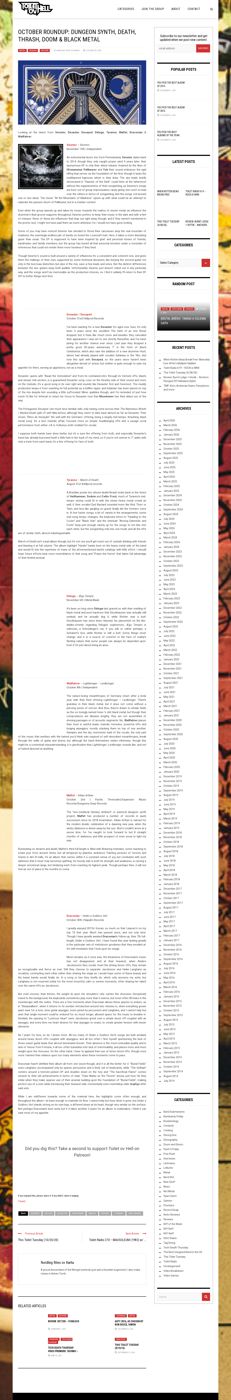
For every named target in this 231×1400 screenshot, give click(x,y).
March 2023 (170, 593)
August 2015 (171, 1019)
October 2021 (171, 673)
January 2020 (171, 771)
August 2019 (171, 795)
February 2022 (172, 654)
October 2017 (171, 898)
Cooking (168, 1130)
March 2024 (170, 537)
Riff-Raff (169, 1233)
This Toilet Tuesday (175, 1256)
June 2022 (170, 635)
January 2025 (171, 490)
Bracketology (171, 1121)
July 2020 (169, 743)
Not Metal (169, 1191)
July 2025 (169, 462)
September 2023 (173, 565)
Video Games (171, 1275)
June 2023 (170, 579)
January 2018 (171, 884)
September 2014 (173, 1071)
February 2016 (172, 991)
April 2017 (169, 926)
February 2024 (172, 542)
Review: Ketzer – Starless (63, 1321)
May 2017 (169, 921)
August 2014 (171, 1076)
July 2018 (169, 856)
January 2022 (171, 659)
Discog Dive (170, 1135)
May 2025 (169, 472)
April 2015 (169, 1038)
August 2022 (171, 626)
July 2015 (169, 1024)
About (175, 9)
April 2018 (169, 870)
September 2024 (173, 509)
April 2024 (169, 533)
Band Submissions (174, 1111)
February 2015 (172, 1048)
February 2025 (172, 486)
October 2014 (171, 1066)
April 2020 (169, 757)
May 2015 (169, 1034)
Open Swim (177, 309)
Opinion (32, 50)
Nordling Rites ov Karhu (68, 50)
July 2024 (169, 518)
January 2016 (171, 996)
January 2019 (171, 828)
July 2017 (169, 912)
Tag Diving (169, 1242)
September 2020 (173, 734)
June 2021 (170, 692)
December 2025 (173, 439)
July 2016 (169, 968)
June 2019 (170, 804)
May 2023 (169, 584)
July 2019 (169, 799)
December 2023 (173, 551)
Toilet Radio (170, 1261)
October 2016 (171, 954)
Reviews (44, 50)
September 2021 (173, 678)
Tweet (21, 1201)
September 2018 (173, 846)
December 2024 (173, 495)
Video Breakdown (174, 1270)
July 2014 (169, 1080)
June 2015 (170, 1029)
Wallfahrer (73, 683)
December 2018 (173, 832)
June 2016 (170, 973)
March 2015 (170, 1043)
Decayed (86, 314)
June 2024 (170, 523)
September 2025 (173, 453)
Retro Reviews (172, 1214)
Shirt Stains (170, 1238)
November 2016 (173, 949)
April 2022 (169, 645)
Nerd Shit (169, 1177)
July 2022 (169, 631)
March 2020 (170, 762)
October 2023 (171, 561)
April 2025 (169, 476)
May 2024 (169, 528)
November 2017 (173, 893)
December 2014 (173, 1057)
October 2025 (171, 448)
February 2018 (172, 879)
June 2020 (170, 748)
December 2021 (173, 663)
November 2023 (173, 556)
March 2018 (170, 874)
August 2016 (171, 963)
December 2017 (173, 888)
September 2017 (173, 902)
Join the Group (152, 9)
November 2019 (173, 781)
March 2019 (170, 818)
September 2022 (173, 621)
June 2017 (170, 916)
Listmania (120, 1316)
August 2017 (171, 907)
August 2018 (171, 851)
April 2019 (169, 813)
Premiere (53, 1339)
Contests (169, 1125)
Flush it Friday (171, 1149)
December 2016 (173, 945)
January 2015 (171, 1052)
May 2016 (169, 977)
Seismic (72, 144)
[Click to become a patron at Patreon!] (82, 1175)
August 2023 (171, 570)
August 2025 (171, 457)
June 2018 (170, 860)
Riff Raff (169, 1228)
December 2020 (173, 720)
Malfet (71, 795)
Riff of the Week (173, 1224)
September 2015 (173, 1015)
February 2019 (172, 823)
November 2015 (173, 1005)
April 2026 (169, 420)
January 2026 (171, 434)
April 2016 (169, 982)
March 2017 (170, 930)
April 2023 (169, 589)
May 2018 (169, 865)
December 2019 (173, 776)
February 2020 (172, 767)
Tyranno (72, 480)
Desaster (62, 1213)
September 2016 (173, 959)
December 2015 (173, 1001)
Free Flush (169, 1153)
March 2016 (170, 987)
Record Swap (171, 1209)
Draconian (73, 915)
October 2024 (171, 504)
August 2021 (171, 682)
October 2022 (171, 617)
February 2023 (172, 598)
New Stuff (120, 1339)
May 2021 (169, 696)
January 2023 (171, 603)
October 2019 (171, 785)
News (167, 1186)
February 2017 (172, 935)
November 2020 (173, 724)
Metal (22, 50)
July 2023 (169, 575)
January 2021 (171, 715)
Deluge (48, 1213)
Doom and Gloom (173, 1144)
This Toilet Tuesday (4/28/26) (180, 372)
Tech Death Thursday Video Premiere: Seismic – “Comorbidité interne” (63, 1351)
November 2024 (173, 500)
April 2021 (169, 701)
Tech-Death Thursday (176, 1247)
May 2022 (169, 640)
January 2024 (171, 546)
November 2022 (173, 612)
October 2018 (171, 841)
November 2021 (173, 668)
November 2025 (173, 444)
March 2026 (170, 425)
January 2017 (171, 940)
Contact (194, 9)
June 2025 (170, 467)
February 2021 (172, 710)
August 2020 (171, 739)
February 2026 (172, 429)
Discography (171, 1139)
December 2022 (173, 607)
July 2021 (169, 687)
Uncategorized (172, 1266)
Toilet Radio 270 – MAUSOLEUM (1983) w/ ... (117, 1240)
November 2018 (173, 837)
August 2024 (171, 514)
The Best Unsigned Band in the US (183, 1252)
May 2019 (169, 809)
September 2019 (173, 790)
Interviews (169, 1158)
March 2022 (170, 650)
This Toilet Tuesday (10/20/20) (38, 1240)
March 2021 (170, 706)
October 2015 (171, 1010)
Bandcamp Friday (173, 1116)
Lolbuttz (168, 1167)
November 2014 (173, 1062)
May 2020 (169, 752)
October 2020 (171, 729)
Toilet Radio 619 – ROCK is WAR (181, 367)
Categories (126, 9)
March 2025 (170, 481)
